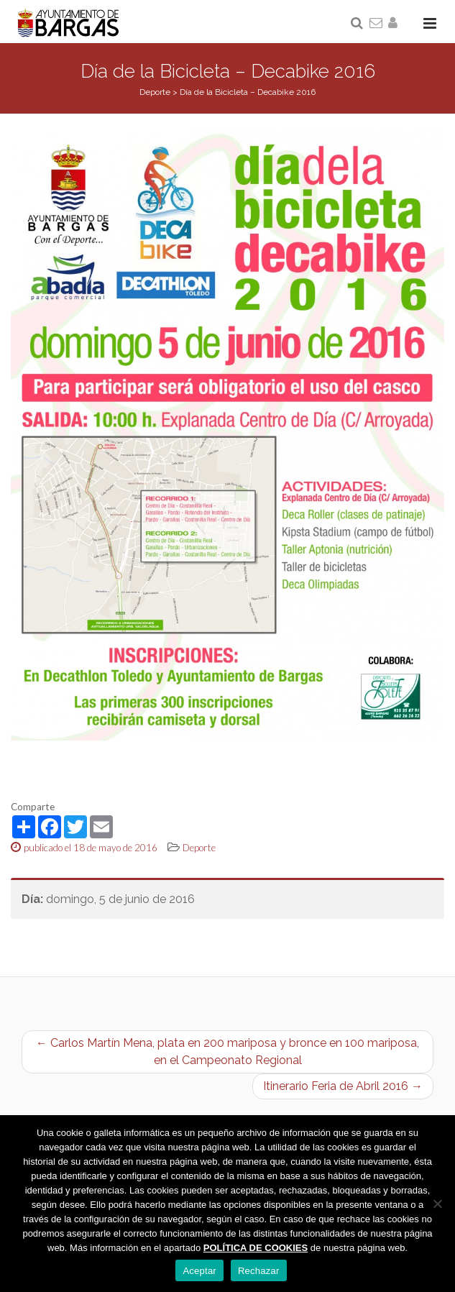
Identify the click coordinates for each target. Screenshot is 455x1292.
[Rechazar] (437, 1203)
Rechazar (259, 1270)
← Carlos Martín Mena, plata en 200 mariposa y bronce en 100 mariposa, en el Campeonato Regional (227, 1051)
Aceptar (199, 1270)
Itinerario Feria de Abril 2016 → (343, 1086)
